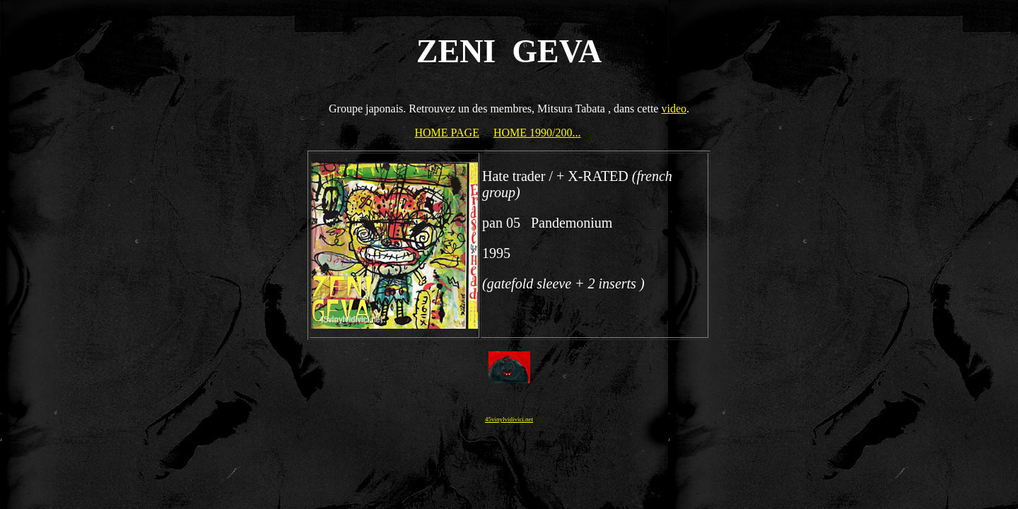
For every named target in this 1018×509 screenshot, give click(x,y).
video (673, 109)
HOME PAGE (447, 133)
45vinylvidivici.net (509, 419)
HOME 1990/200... (537, 133)
